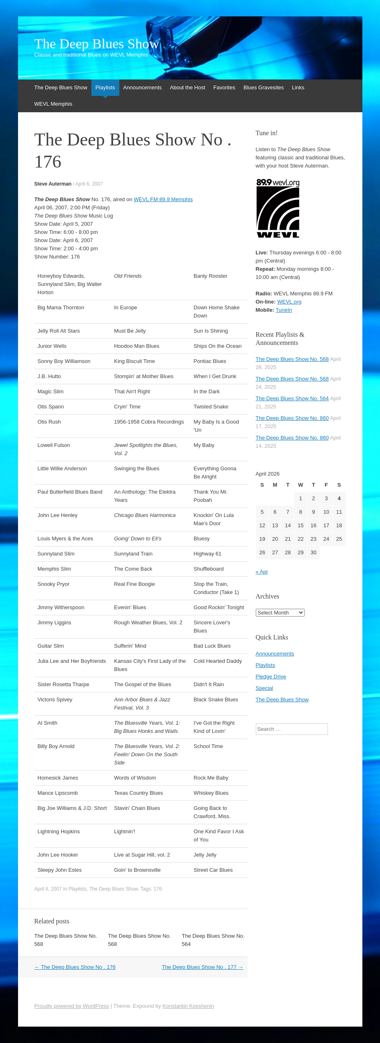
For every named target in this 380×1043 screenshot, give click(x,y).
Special (264, 688)
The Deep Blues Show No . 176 (75, 967)
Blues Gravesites (263, 87)
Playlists (105, 87)
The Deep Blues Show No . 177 (202, 967)
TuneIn (283, 310)
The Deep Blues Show (96, 44)
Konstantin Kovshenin (188, 1006)
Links (298, 87)
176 (158, 889)
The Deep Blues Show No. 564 (292, 398)
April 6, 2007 (89, 184)
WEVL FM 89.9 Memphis (163, 199)
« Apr (262, 572)
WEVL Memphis (53, 104)
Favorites (224, 87)
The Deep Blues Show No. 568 (292, 359)
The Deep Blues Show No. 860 (292, 418)
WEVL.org (289, 302)
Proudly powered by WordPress (71, 1006)
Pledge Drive (271, 676)
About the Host (187, 87)
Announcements (142, 87)
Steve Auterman (53, 184)
